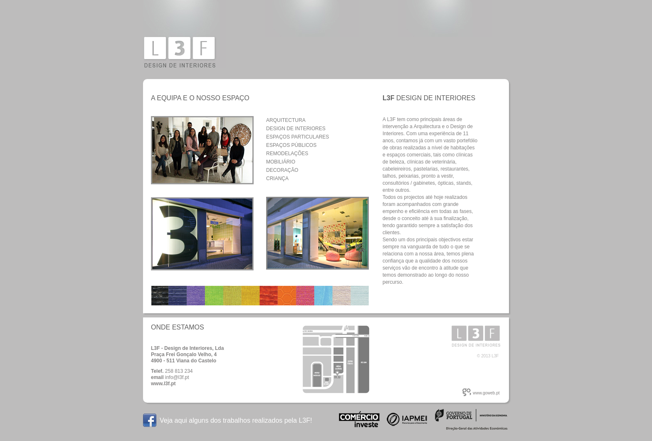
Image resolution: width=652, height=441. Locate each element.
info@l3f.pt (177, 377)
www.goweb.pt (486, 393)
